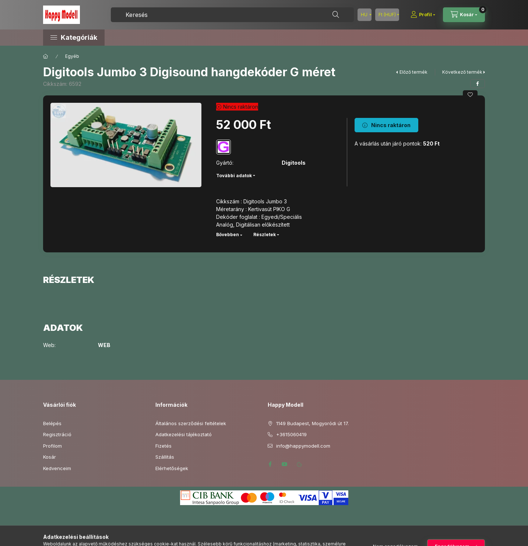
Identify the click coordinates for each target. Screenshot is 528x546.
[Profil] (423, 14)
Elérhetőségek (171, 468)
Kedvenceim (57, 468)
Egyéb (72, 56)
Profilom (52, 446)
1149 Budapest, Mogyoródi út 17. (312, 423)
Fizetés (163, 446)
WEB (104, 345)
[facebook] (477, 83)
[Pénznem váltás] (387, 14)
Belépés (52, 423)
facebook (270, 464)
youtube (284, 464)
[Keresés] (335, 15)
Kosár (49, 457)
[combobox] (232, 14)
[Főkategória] (45, 56)
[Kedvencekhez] (470, 94)
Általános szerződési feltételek (190, 423)
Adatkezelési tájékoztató (183, 434)
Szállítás (164, 457)
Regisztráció (57, 434)
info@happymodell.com (303, 446)
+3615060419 (291, 434)
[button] (105, 37)
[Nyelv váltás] (365, 14)
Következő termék (462, 72)
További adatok (234, 175)
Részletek (264, 234)
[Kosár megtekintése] (464, 14)
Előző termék (413, 72)
